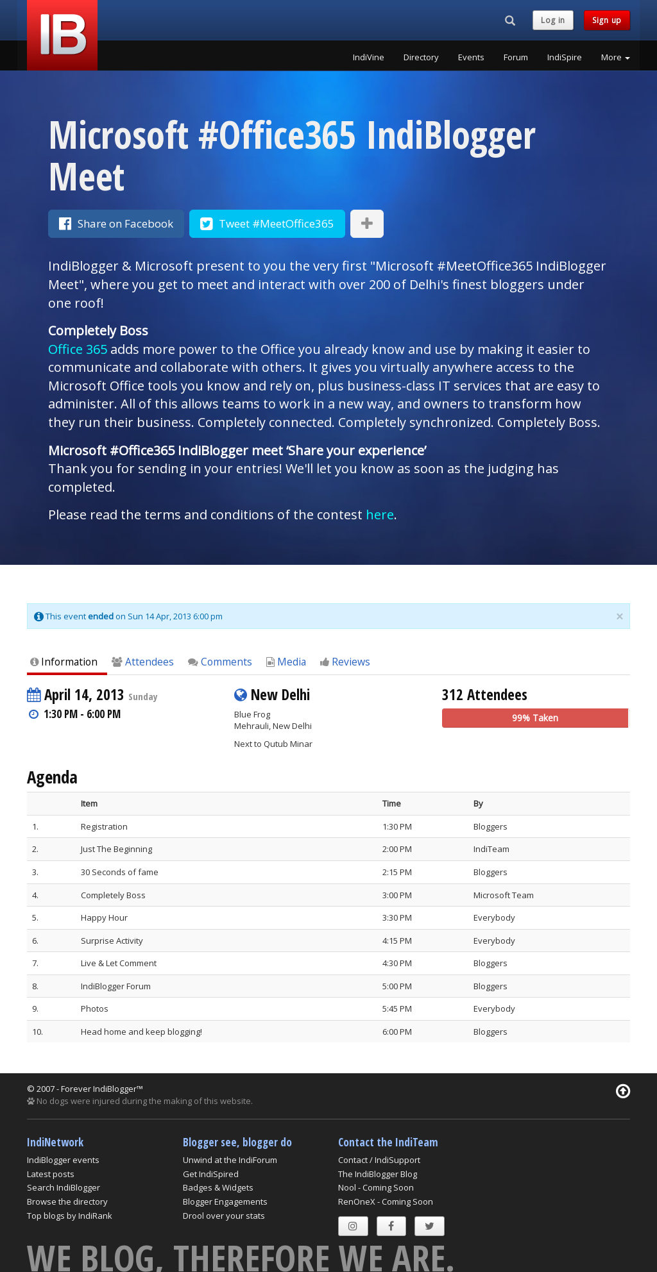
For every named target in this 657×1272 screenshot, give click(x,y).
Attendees (143, 662)
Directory (421, 57)
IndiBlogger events (63, 1160)
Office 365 (77, 349)
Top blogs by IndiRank (69, 1215)
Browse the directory (67, 1201)
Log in (553, 20)
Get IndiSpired (211, 1174)
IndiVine (368, 57)
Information (64, 662)
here (380, 514)
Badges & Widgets (218, 1187)
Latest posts (50, 1174)
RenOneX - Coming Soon (385, 1201)
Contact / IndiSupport (379, 1160)
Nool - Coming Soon (376, 1187)
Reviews (345, 662)
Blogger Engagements (225, 1201)
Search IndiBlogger (63, 1187)
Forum (516, 57)
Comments (220, 662)
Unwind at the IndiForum (230, 1160)
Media (286, 662)
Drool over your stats (224, 1215)
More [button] (615, 57)
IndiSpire (564, 57)
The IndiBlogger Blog (377, 1174)
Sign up (607, 20)
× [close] (619, 616)
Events (471, 57)
